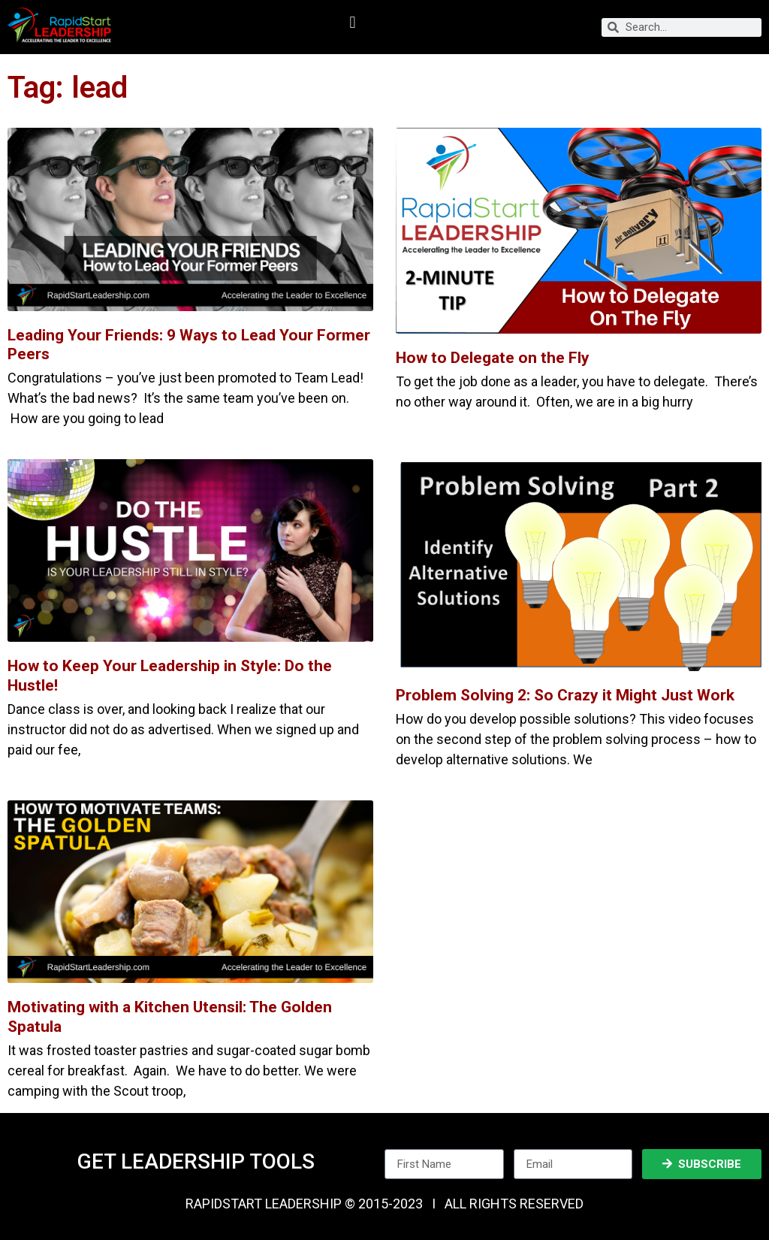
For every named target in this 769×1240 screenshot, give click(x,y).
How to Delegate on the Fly (493, 358)
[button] (352, 23)
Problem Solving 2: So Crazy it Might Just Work (565, 695)
